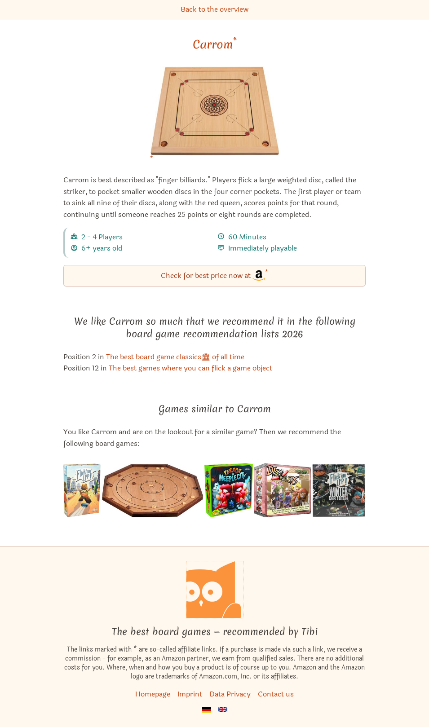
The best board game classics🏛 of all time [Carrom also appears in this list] (175, 356)
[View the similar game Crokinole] (152, 490)
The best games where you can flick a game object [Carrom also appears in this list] (190, 368)
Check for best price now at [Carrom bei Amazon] (214, 275)
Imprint (189, 694)
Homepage (152, 694)
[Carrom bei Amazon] (214, 116)
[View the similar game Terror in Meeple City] (228, 490)
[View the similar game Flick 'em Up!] (82, 490)
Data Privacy (230, 694)
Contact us (276, 694)
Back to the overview (214, 9)
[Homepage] (214, 589)
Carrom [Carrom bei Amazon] (215, 44)
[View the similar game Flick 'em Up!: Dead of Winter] (339, 490)
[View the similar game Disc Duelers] (282, 490)
